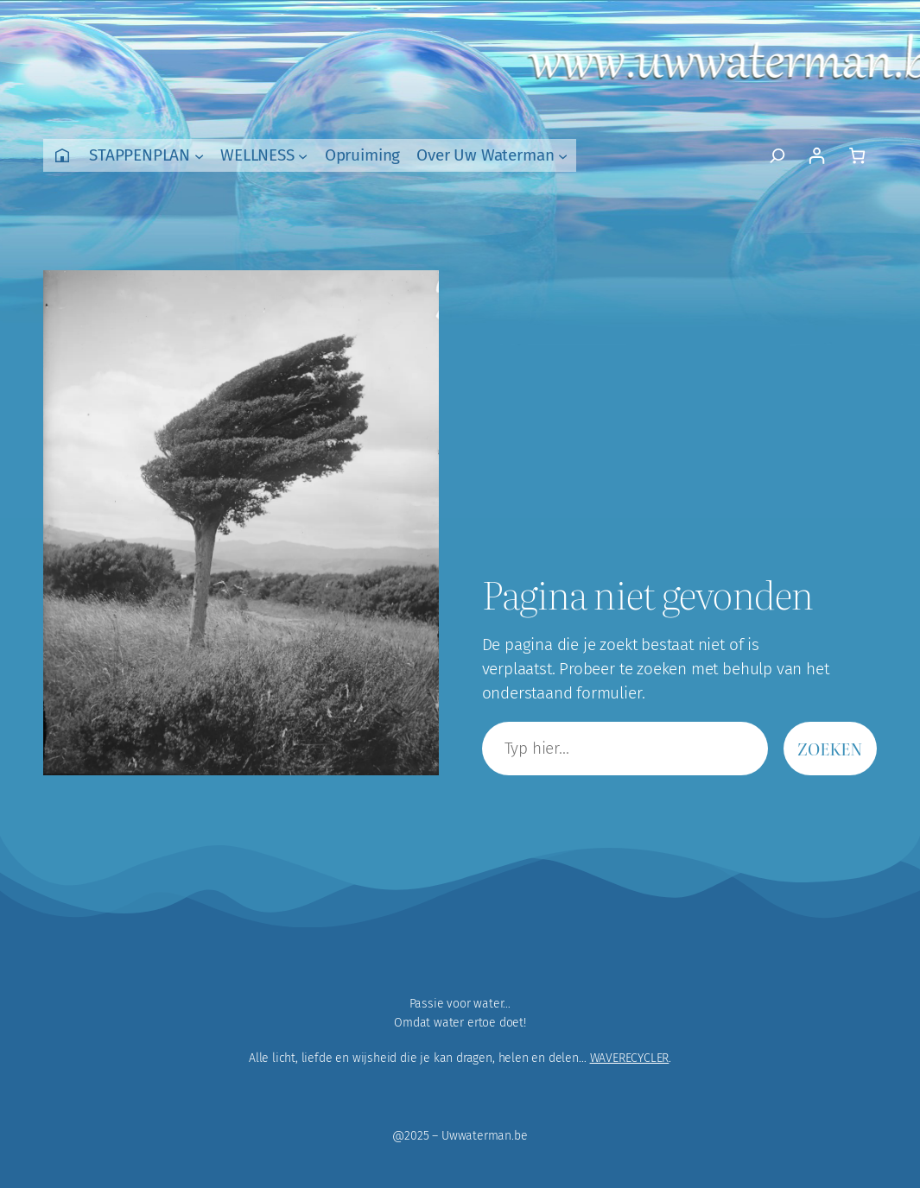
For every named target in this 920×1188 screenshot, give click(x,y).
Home (62, 155)
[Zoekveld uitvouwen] (777, 156)
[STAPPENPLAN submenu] (199, 155)
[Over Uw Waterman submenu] (563, 155)
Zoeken (830, 748)
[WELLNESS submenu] (303, 155)
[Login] (816, 156)
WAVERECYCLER (629, 1058)
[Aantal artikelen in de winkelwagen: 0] (856, 156)
